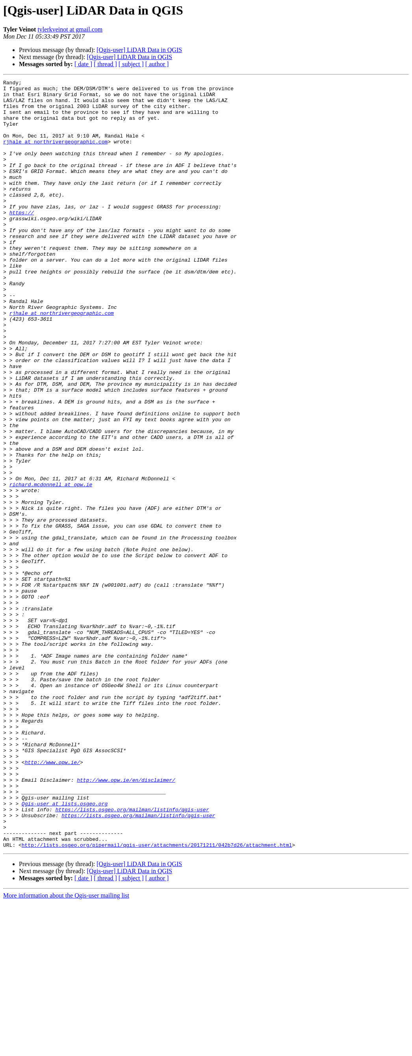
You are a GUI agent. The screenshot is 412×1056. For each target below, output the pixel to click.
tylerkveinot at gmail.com (69, 29)
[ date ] (83, 64)
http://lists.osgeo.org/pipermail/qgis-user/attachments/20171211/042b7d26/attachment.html (157, 998)
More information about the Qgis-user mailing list (66, 1049)
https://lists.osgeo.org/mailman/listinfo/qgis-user (132, 955)
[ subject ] (131, 64)
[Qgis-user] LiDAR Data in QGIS (139, 49)
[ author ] (157, 64)
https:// (21, 239)
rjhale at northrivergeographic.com (55, 154)
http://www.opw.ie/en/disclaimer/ (126, 920)
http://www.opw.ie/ (52, 899)
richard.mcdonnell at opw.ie (51, 565)
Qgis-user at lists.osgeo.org (65, 948)
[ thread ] (105, 64)
